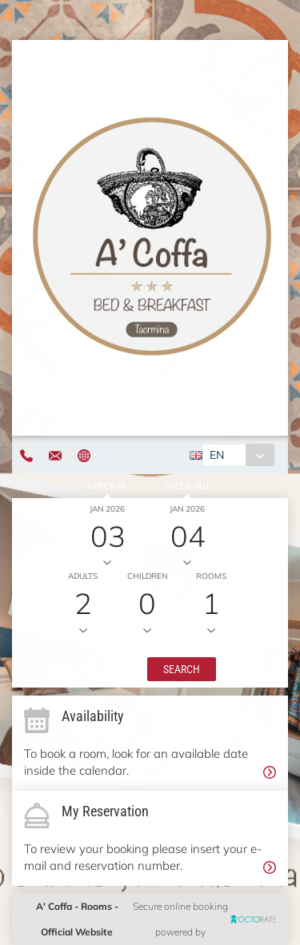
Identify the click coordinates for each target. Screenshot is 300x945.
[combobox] (238, 455)
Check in (107, 486)
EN (217, 455)
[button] (181, 669)
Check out (187, 486)
